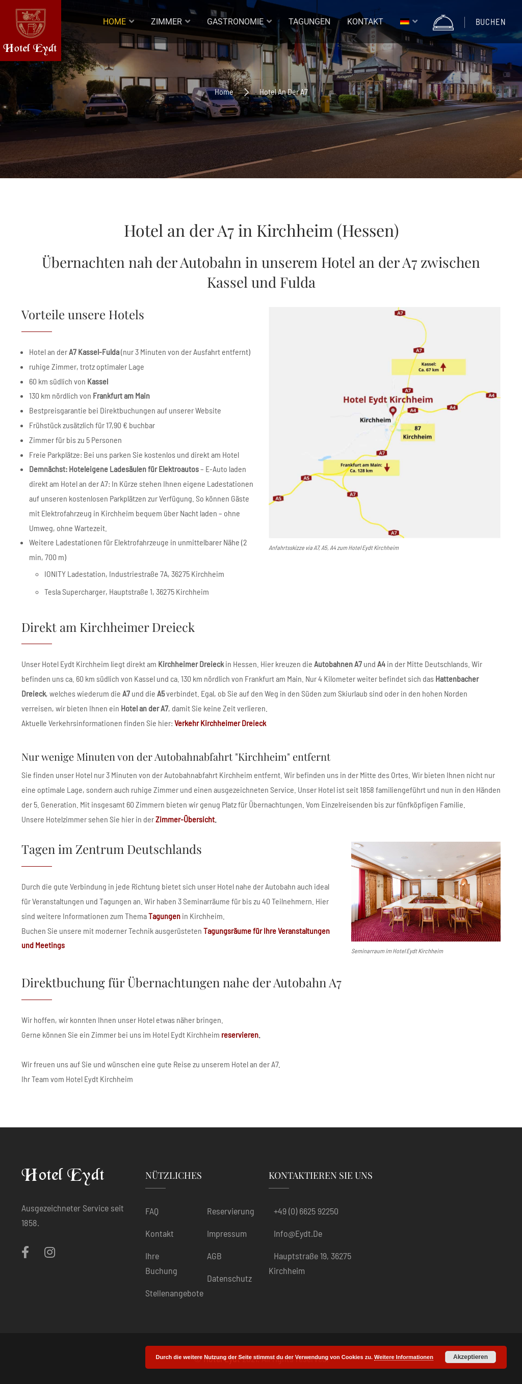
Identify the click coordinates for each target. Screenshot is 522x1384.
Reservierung (230, 1210)
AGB (214, 1255)
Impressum (227, 1233)
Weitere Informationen (403, 1357)
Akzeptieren (470, 1357)
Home (224, 91)
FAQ (152, 1210)
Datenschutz (229, 1278)
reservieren (239, 1034)
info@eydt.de (298, 1233)
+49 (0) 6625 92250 (306, 1210)
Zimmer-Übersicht (185, 819)
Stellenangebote (174, 1292)
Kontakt (159, 1233)
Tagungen (164, 916)
